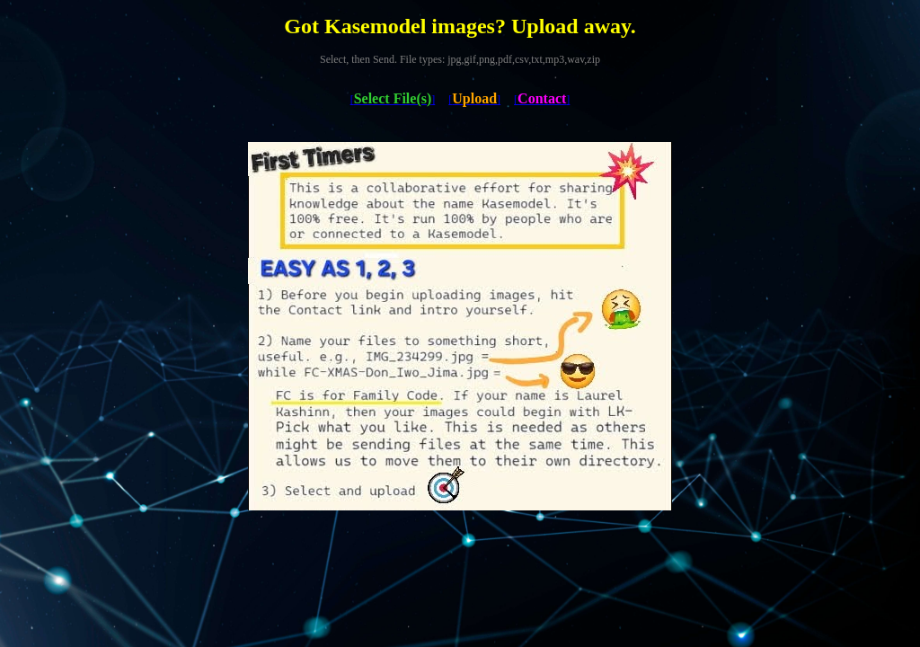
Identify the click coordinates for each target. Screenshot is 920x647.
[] (393, 99)
